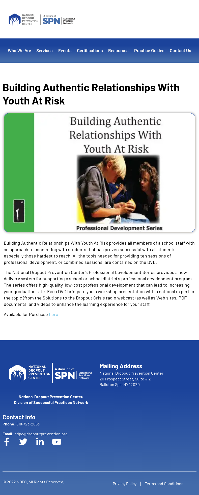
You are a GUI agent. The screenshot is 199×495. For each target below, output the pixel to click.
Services (44, 50)
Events (65, 50)
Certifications (90, 50)
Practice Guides (149, 50)
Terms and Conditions (165, 483)
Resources (118, 50)
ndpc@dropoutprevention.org (35, 433)
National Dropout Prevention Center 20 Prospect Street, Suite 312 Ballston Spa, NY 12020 (131, 379)
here (53, 314)
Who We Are (19, 50)
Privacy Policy (123, 483)
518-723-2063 (21, 423)
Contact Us (180, 50)
